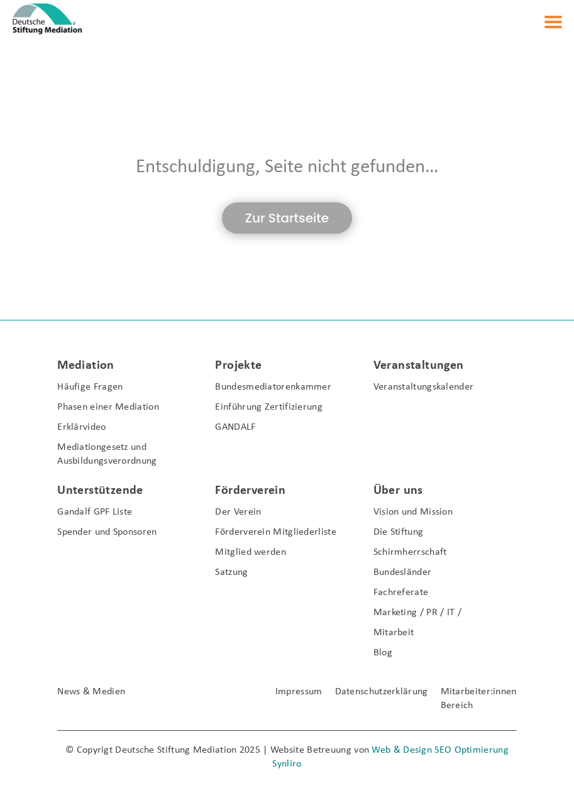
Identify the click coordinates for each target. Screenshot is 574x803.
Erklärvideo (81, 427)
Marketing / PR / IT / (417, 613)
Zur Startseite (287, 218)
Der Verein (238, 512)
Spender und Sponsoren (107, 532)
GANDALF (235, 427)
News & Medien (91, 692)
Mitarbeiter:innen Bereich (479, 699)
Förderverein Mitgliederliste (275, 532)
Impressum (299, 692)
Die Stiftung (398, 532)
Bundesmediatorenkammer (273, 387)
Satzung (231, 572)
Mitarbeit (393, 633)
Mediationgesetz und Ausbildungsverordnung (107, 454)
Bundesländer (402, 572)
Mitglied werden (250, 552)
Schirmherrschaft (410, 552)
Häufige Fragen (90, 387)
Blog (382, 653)
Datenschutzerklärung (381, 692)
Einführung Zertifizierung (269, 407)
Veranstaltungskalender (423, 387)
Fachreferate (401, 592)
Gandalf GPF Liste (94, 512)
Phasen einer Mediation (108, 407)
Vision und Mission (413, 512)
